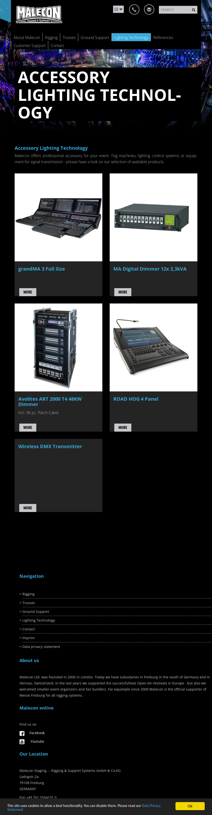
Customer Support (30, 45)
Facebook (37, 732)
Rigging (51, 37)
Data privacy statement (41, 646)
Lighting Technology (131, 37)
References (163, 37)
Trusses (69, 37)
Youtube (37, 741)
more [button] (27, 292)
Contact (57, 45)
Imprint (28, 637)
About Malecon (27, 37)
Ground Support (95, 37)
